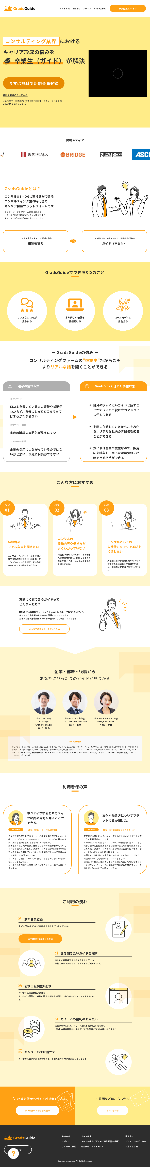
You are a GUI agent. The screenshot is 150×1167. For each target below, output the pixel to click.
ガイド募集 (65, 8)
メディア (87, 8)
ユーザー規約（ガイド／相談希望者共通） (100, 1141)
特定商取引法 (131, 1146)
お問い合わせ (100, 8)
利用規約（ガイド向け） (92, 1146)
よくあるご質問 (69, 1146)
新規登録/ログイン (128, 8)
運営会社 (129, 1136)
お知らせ (76, 8)
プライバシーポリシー (135, 1141)
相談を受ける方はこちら (15, 95)
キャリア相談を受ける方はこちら (44, 629)
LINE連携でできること (14, 103)
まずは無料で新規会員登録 (40, 938)
